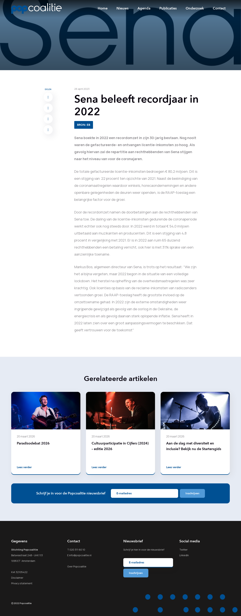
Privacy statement (21, 583)
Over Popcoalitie (76, 566)
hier (136, 549)
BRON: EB (83, 125)
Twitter (183, 549)
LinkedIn (184, 555)
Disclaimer (17, 577)
